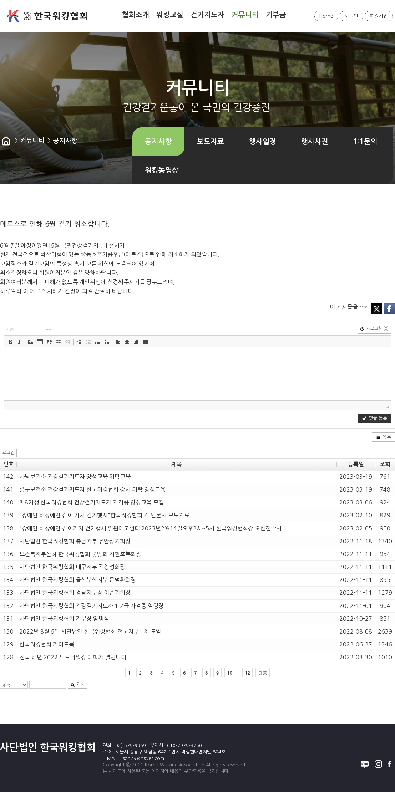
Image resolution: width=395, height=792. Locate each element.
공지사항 (158, 141)
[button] (10, 341)
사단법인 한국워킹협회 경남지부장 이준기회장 (75, 592)
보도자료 (210, 141)
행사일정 (262, 141)
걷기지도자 (207, 15)
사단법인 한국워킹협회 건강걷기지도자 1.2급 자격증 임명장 (91, 606)
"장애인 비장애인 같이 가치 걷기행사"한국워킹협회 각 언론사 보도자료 (104, 515)
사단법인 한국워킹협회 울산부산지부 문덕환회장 (77, 580)
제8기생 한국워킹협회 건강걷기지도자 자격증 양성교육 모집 (91, 502)
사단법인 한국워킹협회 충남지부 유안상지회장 (75, 541)
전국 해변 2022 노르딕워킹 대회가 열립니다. (73, 657)
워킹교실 (169, 15)
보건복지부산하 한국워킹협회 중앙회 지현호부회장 (80, 554)
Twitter (376, 308)
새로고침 (374, 328)
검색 (77, 684)
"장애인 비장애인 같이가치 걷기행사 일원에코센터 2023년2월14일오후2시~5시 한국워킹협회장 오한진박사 (150, 528)
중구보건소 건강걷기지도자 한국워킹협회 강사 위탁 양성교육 (92, 489)
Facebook (389, 308)
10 (229, 673)
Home (326, 16)
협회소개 (135, 15)
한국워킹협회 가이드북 (46, 644)
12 (247, 673)
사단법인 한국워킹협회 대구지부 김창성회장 (72, 567)
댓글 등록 (374, 418)
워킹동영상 (162, 170)
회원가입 (378, 16)
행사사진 (314, 141)
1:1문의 (365, 141)
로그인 (351, 16)
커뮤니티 (245, 15)
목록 (383, 437)
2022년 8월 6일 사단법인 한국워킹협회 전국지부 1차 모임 (90, 631)
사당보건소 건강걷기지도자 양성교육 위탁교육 (75, 476)
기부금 (276, 15)
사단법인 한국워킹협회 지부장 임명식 (64, 618)
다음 (262, 673)
